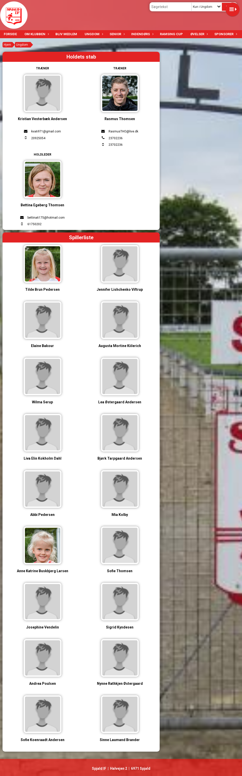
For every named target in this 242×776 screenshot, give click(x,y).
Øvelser (198, 34)
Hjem (7, 44)
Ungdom (93, 34)
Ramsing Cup (171, 34)
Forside (10, 34)
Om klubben (36, 34)
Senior (117, 34)
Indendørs (141, 34)
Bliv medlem (66, 34)
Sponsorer (225, 34)
